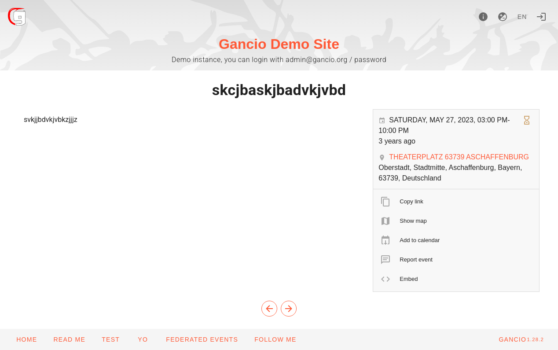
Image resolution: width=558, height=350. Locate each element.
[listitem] (456, 201)
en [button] (522, 16)
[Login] (541, 16)
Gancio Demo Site (279, 44)
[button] (201, 339)
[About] (483, 16)
